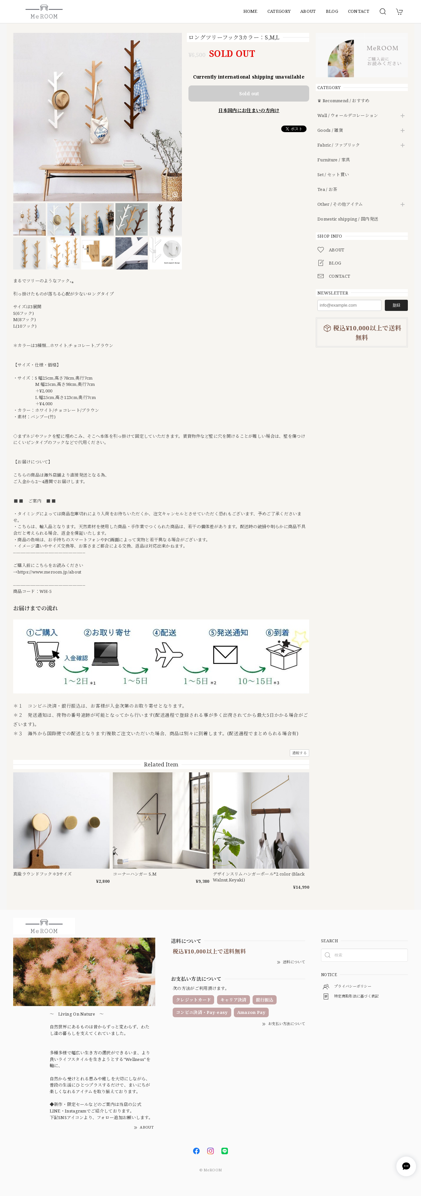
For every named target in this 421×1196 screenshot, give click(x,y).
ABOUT (308, 11)
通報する (299, 752)
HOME (250, 11)
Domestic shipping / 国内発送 (347, 219)
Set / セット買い (333, 174)
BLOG (332, 11)
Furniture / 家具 (333, 160)
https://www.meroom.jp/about (49, 572)
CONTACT (358, 11)
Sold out (249, 93)
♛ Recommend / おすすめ (343, 101)
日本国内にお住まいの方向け (249, 110)
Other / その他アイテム (340, 204)
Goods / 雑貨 (330, 130)
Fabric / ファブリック (338, 145)
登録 (396, 305)
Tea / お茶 (327, 189)
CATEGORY (278, 11)
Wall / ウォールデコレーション (347, 115)
